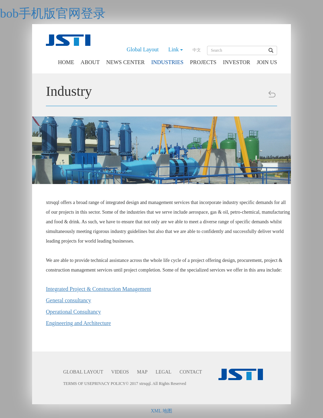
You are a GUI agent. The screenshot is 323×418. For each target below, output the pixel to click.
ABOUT (90, 62)
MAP (142, 372)
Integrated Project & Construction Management (98, 289)
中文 (197, 50)
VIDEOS (120, 372)
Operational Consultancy (73, 312)
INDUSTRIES (167, 62)
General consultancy (68, 300)
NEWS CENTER (125, 62)
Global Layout (143, 49)
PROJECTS (203, 62)
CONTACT (190, 372)
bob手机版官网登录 (53, 13)
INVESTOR (236, 62)
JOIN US (267, 62)
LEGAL (164, 372)
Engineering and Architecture (78, 323)
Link (175, 49)
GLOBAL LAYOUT (83, 372)
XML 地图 (161, 411)
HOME (66, 62)
